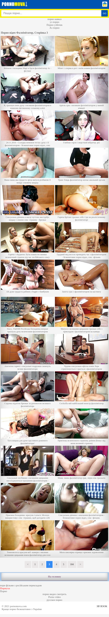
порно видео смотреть (54, 594)
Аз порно (54, 27)
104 (72, 564)
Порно (3, 591)
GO (104, 13)
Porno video (54, 597)
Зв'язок (102, 606)
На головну (54, 576)
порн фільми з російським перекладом (21, 585)
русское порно (54, 600)
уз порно (54, 22)
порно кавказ (54, 19)
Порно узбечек (55, 25)
